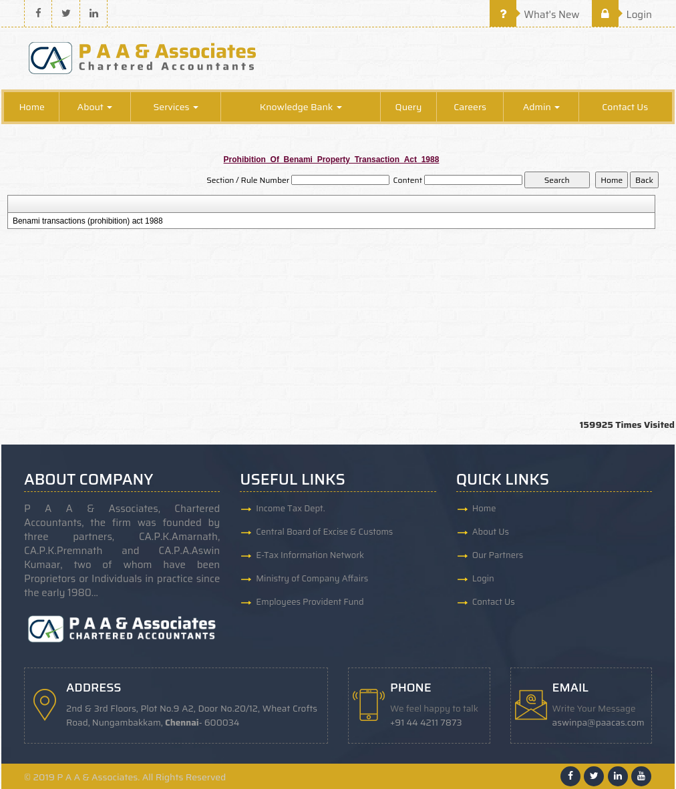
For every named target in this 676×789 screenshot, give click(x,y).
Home (32, 106)
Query (408, 106)
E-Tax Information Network (310, 555)
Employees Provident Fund (309, 602)
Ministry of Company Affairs (312, 578)
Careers (470, 106)
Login (622, 15)
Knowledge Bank (301, 106)
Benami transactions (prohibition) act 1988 (88, 221)
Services (176, 106)
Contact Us (625, 106)
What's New (535, 15)
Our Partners (498, 555)
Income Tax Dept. (290, 508)
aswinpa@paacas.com (598, 723)
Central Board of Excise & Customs (324, 532)
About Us (490, 532)
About (95, 106)
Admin (541, 106)
